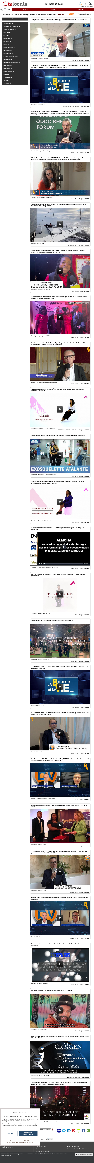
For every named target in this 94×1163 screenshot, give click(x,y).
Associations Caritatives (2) (12, 26)
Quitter (10, 1133)
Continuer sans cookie (28, 1133)
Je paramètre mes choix (84, 1155)
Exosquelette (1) (8, 53)
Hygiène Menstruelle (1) (11, 56)
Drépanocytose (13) (9, 47)
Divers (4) (6, 44)
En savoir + (39, 1149)
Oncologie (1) (8, 77)
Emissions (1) (8, 50)
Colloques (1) (8, 38)
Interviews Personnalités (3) (12, 62)
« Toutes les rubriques (10, 19)
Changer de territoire (87, 6)
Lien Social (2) (8, 68)
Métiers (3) (7, 74)
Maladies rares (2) (9, 71)
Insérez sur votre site (44, 1129)
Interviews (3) (8, 59)
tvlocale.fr (7, 1147)
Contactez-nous (41, 1146)
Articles (25, 9)
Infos (73, 1146)
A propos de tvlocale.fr (43, 1151)
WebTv (53, 9)
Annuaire (80, 9)
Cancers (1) (7, 35)
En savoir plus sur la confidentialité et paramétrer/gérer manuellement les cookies (20, 1141)
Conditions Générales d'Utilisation (78, 1149)
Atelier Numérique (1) (10, 29)
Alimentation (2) (8, 23)
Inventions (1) (8, 65)
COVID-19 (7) (7, 41)
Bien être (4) (7, 32)
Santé (60, 14)
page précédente (84, 14)
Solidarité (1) (7, 83)
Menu (9, 9)
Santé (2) (6, 80)
